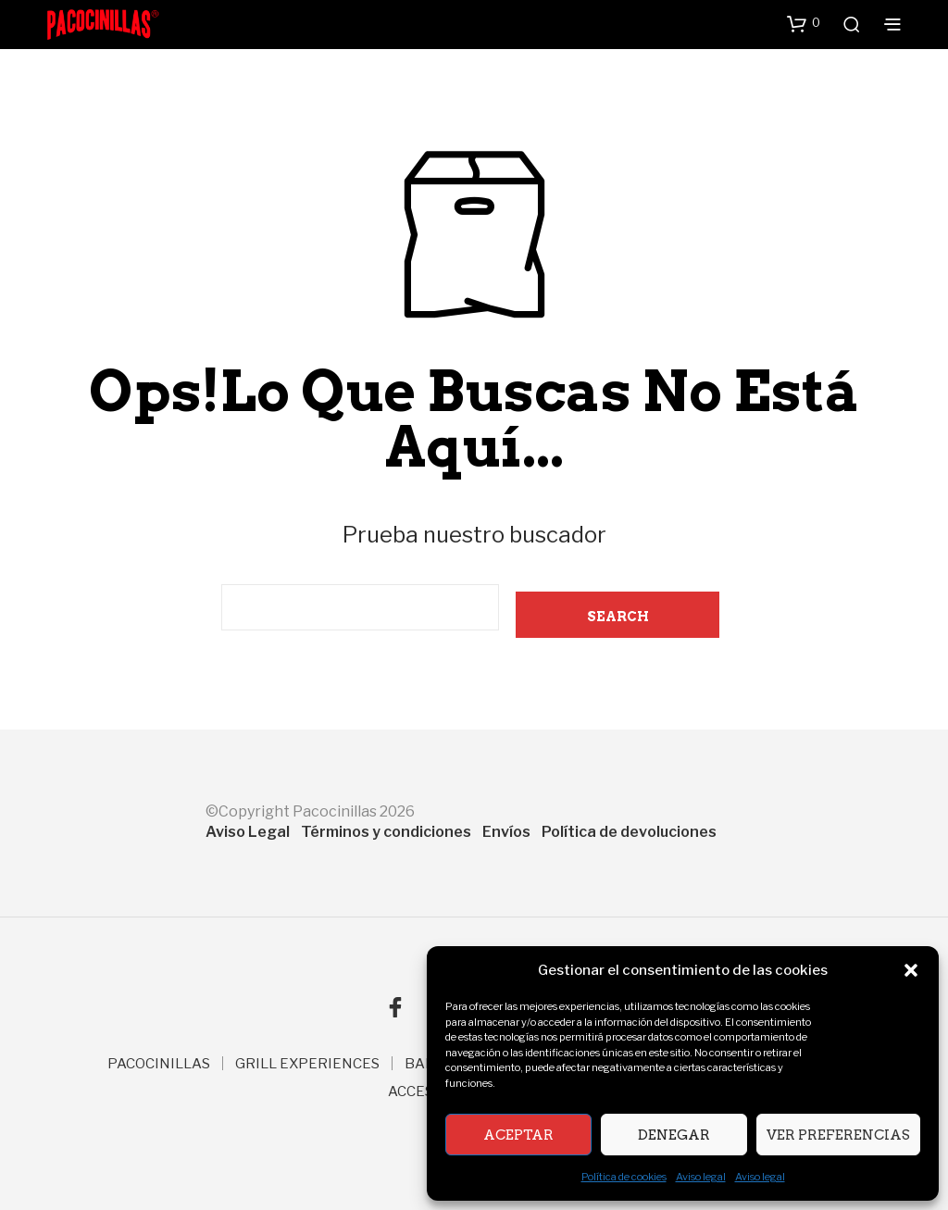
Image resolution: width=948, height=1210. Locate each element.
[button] (911, 970)
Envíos (506, 832)
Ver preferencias (838, 1135)
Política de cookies (624, 1176)
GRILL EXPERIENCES (307, 1063)
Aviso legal (701, 1176)
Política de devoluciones (629, 832)
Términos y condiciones (386, 832)
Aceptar (518, 1135)
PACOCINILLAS (158, 1063)
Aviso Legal (248, 832)
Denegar (674, 1135)
